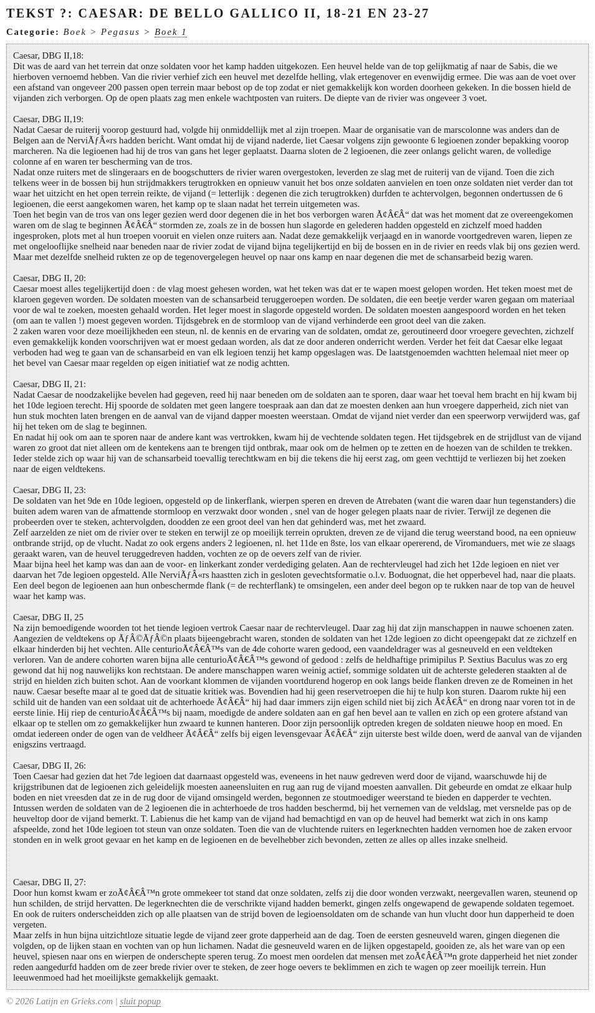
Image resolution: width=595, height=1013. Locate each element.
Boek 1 (171, 32)
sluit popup (140, 1001)
